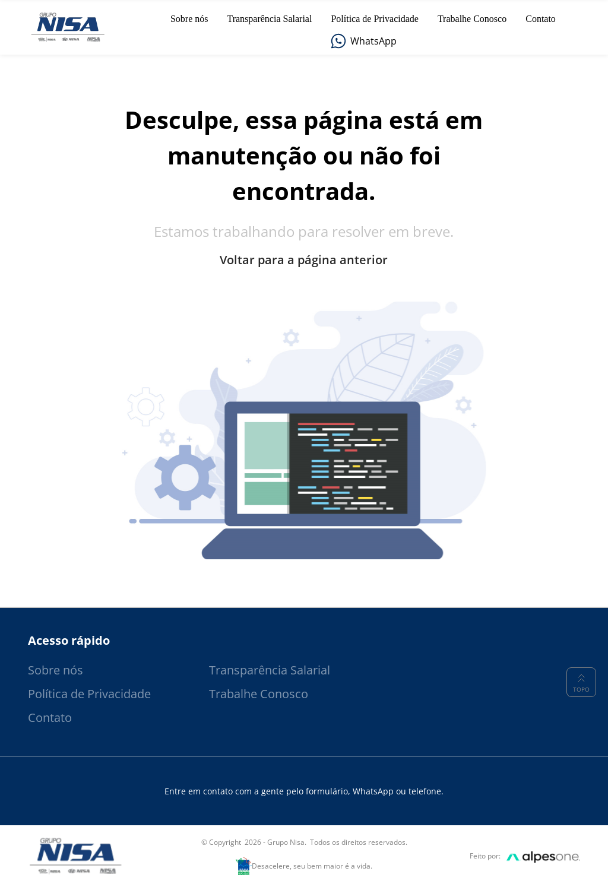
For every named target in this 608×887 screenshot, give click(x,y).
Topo (581, 682)
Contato (50, 717)
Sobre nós (55, 670)
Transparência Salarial (269, 670)
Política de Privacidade (89, 694)
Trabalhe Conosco (258, 694)
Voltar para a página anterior (304, 260)
